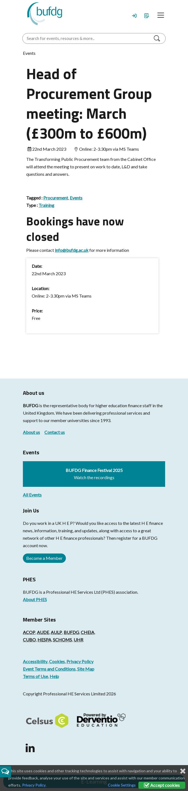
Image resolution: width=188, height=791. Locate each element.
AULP (56, 632)
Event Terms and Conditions (49, 668)
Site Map (85, 668)
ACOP (29, 632)
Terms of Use (35, 676)
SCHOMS (62, 639)
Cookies (57, 661)
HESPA (44, 639)
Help (54, 676)
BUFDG (30, 405)
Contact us (54, 432)
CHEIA (87, 632)
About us (31, 432)
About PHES (35, 599)
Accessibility (35, 661)
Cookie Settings (122, 785)
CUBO (29, 639)
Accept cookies (162, 785)
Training (46, 205)
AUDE (43, 632)
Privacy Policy (79, 661)
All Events (32, 494)
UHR (78, 639)
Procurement (55, 197)
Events (76, 197)
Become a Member (44, 558)
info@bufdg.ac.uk (71, 250)
